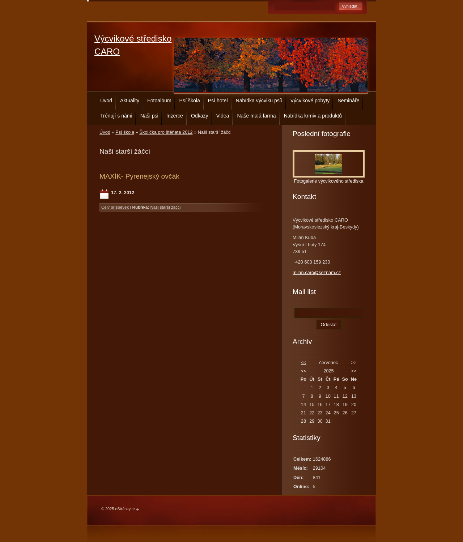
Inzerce (174, 116)
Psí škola (189, 100)
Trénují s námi (116, 116)
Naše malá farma (256, 116)
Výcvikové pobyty (310, 100)
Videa (222, 116)
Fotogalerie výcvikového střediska (328, 181)
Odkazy (199, 116)
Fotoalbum (159, 100)
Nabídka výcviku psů (259, 100)
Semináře (348, 100)
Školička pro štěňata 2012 (165, 132)
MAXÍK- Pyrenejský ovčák (139, 176)
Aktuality (129, 100)
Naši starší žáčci (165, 207)
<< (303, 362)
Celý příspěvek (115, 207)
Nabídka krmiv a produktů (313, 116)
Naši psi (149, 116)
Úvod (106, 100)
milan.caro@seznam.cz (317, 272)
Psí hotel (218, 100)
